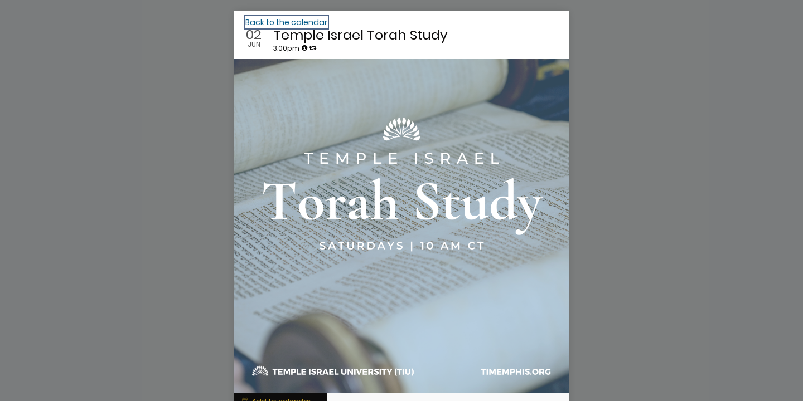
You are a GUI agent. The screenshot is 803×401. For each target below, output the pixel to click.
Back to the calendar (286, 22)
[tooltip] (304, 48)
